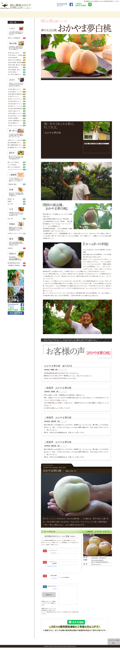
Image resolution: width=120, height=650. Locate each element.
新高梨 (9, 201)
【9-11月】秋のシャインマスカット (18, 116)
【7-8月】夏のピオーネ (14, 89)
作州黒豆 (10, 248)
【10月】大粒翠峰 (13, 118)
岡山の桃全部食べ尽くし (14, 142)
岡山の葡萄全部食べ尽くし (15, 145)
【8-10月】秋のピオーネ (14, 101)
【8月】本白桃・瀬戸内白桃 (15, 62)
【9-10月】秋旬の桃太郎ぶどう (16, 108)
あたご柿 (10, 218)
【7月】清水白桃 (12, 57)
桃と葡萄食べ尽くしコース (15, 147)
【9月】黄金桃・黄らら (14, 69)
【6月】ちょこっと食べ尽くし (16, 140)
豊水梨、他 (11, 199)
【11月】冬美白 (12, 72)
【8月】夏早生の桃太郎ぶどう (16, 94)
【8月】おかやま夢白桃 (14, 60)
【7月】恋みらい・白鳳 (14, 55)
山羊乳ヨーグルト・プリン (15, 233)
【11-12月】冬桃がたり (14, 74)
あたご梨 (10, 204)
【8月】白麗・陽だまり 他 (15, 65)
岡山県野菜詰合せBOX (14, 263)
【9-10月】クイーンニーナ (15, 106)
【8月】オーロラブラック (15, 99)
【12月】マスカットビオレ (15, 125)
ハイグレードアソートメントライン (18, 169)
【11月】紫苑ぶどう (13, 123)
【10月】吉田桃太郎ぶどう (15, 120)
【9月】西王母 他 (12, 67)
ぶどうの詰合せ (12, 164)
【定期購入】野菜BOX (14, 265)
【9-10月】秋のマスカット (15, 103)
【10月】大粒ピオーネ (14, 111)
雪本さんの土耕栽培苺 (14, 38)
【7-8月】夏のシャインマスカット (17, 91)
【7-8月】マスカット (13, 96)
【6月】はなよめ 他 (13, 53)
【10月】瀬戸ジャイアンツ (15, 113)
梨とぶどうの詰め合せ (14, 167)
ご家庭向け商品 (12, 184)
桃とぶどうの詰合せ (13, 162)
